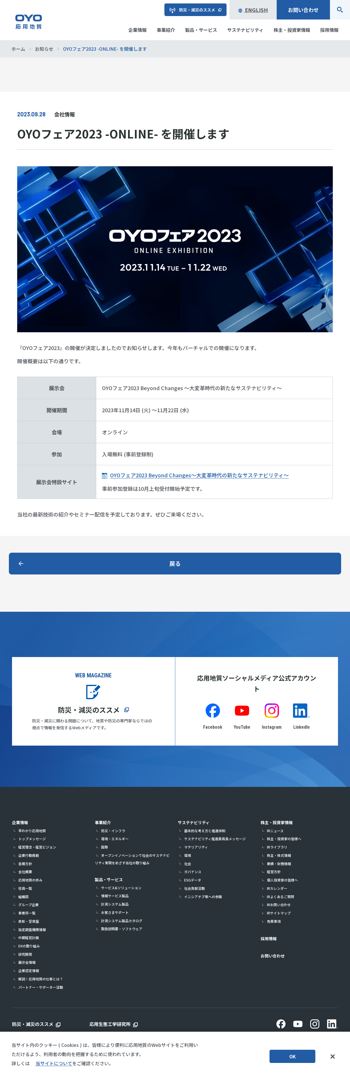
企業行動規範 (28, 855)
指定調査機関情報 (32, 929)
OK (292, 1057)
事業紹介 (103, 822)
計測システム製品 (115, 904)
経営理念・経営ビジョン (37, 847)
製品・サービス (109, 879)
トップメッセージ (32, 838)
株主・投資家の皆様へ (284, 838)
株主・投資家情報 (277, 822)
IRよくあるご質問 (280, 896)
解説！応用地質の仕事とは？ (40, 978)
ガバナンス (192, 871)
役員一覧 (25, 888)
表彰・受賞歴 (28, 921)
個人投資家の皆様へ (282, 879)
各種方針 (25, 863)
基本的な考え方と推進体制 (204, 830)
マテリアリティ (196, 847)
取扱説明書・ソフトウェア (121, 928)
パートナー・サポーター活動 (40, 987)
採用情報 (269, 938)
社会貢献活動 (194, 888)
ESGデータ (192, 879)
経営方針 (274, 871)
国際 (104, 847)
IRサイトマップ (279, 912)
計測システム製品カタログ (121, 920)
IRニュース (275, 830)
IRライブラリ (277, 847)
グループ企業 (28, 904)
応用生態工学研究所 (110, 1024)
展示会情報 (27, 962)
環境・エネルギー (115, 838)
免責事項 (274, 921)
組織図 (23, 896)
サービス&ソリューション (121, 887)
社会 (187, 863)
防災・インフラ (113, 830)
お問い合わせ (303, 9)
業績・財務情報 (279, 863)
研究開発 (25, 954)
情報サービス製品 (115, 895)
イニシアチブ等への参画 (203, 896)
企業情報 (20, 822)
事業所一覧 (27, 912)
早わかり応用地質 (32, 830)
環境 (187, 855)
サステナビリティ (194, 822)
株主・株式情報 (279, 855)
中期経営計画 (28, 937)
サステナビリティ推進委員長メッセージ (215, 838)
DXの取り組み (29, 945)
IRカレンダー (277, 888)
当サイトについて (54, 1064)
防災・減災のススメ (89, 710)
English (253, 9)
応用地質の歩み (30, 879)
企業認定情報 (28, 970)
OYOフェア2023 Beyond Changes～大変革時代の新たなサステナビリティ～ (199, 475)
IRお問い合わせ (279, 904)
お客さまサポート (115, 912)
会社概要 (25, 871)
